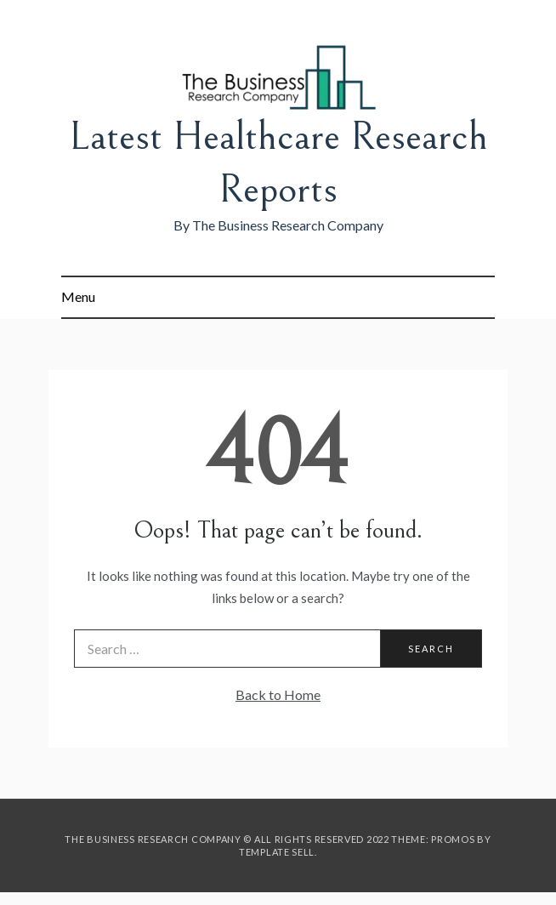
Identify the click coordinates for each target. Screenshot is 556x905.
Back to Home (278, 694)
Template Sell (277, 851)
